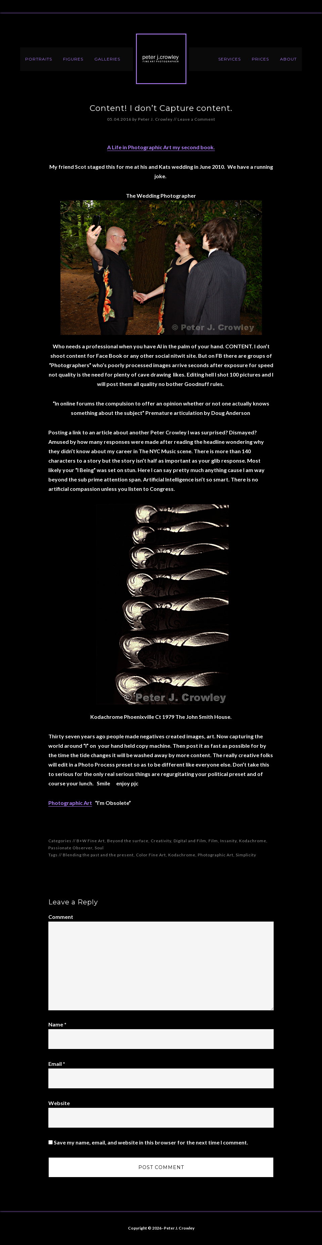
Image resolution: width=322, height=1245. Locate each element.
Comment (60, 916)
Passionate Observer (70, 847)
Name (57, 1024)
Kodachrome (252, 840)
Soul (99, 847)
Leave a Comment (196, 119)
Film (213, 840)
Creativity (161, 840)
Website (59, 1103)
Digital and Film (190, 840)
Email (56, 1063)
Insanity (228, 840)
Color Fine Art (151, 854)
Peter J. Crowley (161, 59)
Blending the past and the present (98, 854)
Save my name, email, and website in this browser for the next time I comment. (151, 1142)
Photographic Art (70, 803)
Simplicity (246, 854)
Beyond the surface (127, 840)
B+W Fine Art (91, 840)
